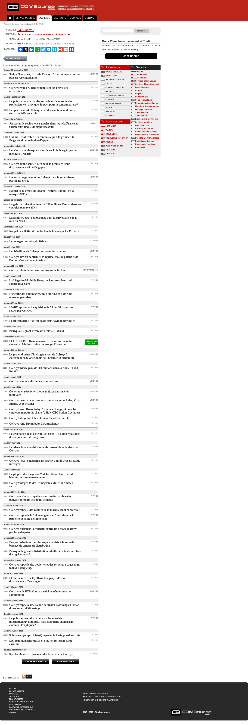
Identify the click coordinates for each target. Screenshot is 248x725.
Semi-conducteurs (143, 100)
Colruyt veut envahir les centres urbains (33, 381)
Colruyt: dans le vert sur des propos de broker (37, 270)
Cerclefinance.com (90, 270)
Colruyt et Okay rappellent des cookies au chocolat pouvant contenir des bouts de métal (40, 498)
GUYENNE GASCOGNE (113, 88)
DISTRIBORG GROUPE (112, 80)
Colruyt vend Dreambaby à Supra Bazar (34, 423)
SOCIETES (44, 18)
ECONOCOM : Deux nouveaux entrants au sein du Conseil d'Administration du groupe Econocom (40, 342)
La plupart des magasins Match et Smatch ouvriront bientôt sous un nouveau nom (41, 476)
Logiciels (139, 94)
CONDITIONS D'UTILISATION (21, 710)
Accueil (7, 24)
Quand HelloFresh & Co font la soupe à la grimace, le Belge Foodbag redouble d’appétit (41, 138)
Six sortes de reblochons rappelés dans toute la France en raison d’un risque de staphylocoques (43, 125)
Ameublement (141, 113)
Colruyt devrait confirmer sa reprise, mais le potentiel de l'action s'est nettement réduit (43, 258)
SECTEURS (60, 18)
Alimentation (26, 24)
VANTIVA (107, 130)
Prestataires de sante (144, 141)
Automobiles (141, 75)
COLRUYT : (21, 678)
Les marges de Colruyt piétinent (28, 241)
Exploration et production (146, 103)
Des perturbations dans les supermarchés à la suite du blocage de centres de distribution (42, 544)
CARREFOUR (109, 76)
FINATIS (106, 84)
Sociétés (15, 24)
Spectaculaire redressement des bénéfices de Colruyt (41, 654)
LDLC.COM (108, 150)
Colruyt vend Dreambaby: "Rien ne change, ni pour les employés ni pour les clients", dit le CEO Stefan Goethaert (44, 411)
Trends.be (94, 241)
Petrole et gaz (141, 97)
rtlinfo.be (94, 101)
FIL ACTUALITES (16, 699)
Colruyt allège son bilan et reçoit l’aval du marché (39, 418)
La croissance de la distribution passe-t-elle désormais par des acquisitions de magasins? (44, 435)
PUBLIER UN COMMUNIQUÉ (96, 693)
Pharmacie (140, 147)
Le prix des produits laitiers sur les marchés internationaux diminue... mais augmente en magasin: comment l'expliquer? (41, 622)
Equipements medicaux (145, 144)
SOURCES (75, 18)
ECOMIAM (107, 115)
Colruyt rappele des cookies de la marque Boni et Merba (43, 509)
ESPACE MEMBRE (25, 18)
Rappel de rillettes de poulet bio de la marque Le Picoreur (44, 231)
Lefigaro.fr (94, 123)
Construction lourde (144, 128)
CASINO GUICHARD (111, 72)
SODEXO (107, 142)
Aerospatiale (141, 78)
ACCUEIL (13, 688)
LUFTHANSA (108, 126)
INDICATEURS (15, 704)
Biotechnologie (142, 87)
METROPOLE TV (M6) (112, 146)
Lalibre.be (94, 74)
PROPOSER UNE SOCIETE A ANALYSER (101, 700)
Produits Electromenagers (147, 138)
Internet (138, 90)
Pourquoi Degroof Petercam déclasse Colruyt (36, 331)
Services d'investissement (147, 84)
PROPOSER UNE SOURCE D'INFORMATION (102, 697)
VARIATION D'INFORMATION (21, 702)
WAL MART (108, 111)
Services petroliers (143, 122)
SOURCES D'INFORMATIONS (21, 707)
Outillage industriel (143, 109)
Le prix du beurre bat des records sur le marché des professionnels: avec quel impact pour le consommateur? (43, 103)
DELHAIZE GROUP (111, 103)
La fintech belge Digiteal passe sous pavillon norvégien (42, 320)
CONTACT (90, 18)
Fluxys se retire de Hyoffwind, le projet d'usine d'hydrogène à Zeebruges (37, 579)
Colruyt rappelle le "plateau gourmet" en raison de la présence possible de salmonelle (41, 517)
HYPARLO (107, 92)
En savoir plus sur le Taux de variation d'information (49, 43)
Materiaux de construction (147, 106)
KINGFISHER (108, 154)
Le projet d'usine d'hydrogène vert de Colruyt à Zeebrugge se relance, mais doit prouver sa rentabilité (41, 356)
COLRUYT (38, 24)
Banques (139, 71)
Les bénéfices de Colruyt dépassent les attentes (37, 251)
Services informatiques (145, 81)
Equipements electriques (146, 119)
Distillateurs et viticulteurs (147, 135)
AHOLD (106, 107)
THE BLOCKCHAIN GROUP (114, 138)
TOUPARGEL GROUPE (112, 95)
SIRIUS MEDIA (109, 134)
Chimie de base (142, 125)
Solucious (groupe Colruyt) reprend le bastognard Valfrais (44, 635)
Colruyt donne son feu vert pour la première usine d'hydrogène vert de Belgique (39, 165)
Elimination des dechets (146, 132)
